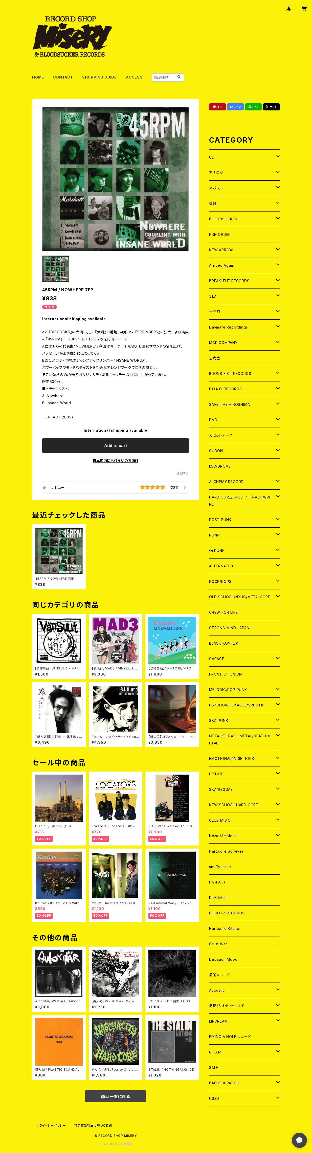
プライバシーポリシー (51, 1125)
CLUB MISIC (220, 820)
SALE (213, 1067)
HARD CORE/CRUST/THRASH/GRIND (239, 500)
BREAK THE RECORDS (229, 281)
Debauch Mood (223, 959)
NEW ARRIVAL (221, 250)
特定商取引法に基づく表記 (93, 1125)
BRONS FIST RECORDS (230, 373)
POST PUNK (220, 519)
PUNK (214, 535)
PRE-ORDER (220, 234)
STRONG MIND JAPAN (229, 628)
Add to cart (115, 445)
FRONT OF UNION (225, 674)
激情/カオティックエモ (227, 1006)
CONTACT (63, 77)
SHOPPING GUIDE (99, 77)
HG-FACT (217, 882)
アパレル (216, 188)
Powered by (115, 1144)
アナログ (216, 172)
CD (212, 157)
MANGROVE (220, 466)
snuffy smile (220, 866)
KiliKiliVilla (218, 897)
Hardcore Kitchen (225, 928)
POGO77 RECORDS (226, 913)
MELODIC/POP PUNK (228, 689)
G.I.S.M (215, 1052)
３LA (212, 296)
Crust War (218, 944)
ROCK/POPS (220, 581)
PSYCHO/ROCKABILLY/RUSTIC (237, 705)
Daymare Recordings (228, 327)
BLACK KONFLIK (223, 643)
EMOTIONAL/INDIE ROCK (231, 758)
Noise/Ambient (222, 836)
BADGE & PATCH (224, 1083)
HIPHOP (216, 774)
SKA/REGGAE (221, 789)
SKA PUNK (218, 720)
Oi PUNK (217, 550)
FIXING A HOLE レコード (230, 1036)
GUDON (216, 451)
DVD (213, 420)
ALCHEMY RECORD (226, 481)
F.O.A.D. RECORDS (225, 389)
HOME (38, 77)
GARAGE (216, 659)
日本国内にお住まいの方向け (115, 460)
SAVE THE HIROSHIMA (229, 404)
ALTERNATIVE (221, 566)
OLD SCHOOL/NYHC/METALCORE (239, 597)
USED (214, 1098)
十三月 (214, 312)
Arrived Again (221, 265)
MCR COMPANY (223, 342)
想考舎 (214, 358)
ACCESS (134, 77)
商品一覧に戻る (115, 1096)
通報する (182, 473)
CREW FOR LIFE (223, 612)
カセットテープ (221, 435)
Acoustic (217, 990)
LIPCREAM (218, 1021)
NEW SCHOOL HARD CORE (233, 805)
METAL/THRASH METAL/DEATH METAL (240, 739)
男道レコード (219, 975)
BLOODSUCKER (223, 219)
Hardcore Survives (226, 851)
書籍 (213, 203)
